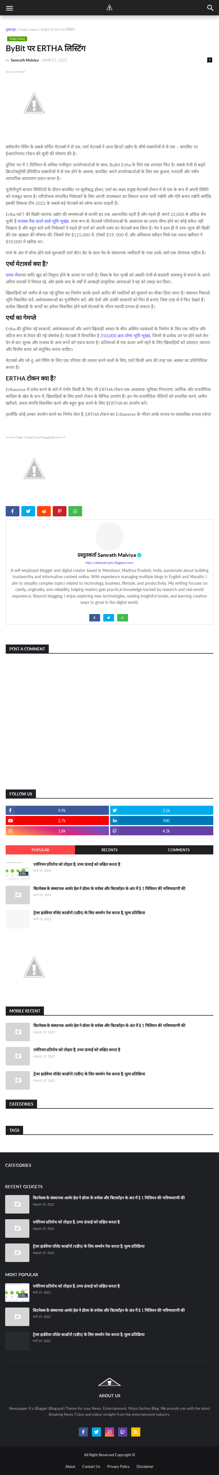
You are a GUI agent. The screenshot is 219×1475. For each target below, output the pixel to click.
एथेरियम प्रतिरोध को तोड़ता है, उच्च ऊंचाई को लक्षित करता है (76, 864)
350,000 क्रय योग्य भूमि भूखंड (125, 335)
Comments (179, 850)
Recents (109, 850)
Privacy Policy (118, 1466)
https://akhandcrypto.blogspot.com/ (110, 562)
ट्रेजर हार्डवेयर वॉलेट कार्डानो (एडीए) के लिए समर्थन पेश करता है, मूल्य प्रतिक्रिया (89, 912)
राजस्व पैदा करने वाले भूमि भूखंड (43, 221)
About (70, 1466)
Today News (28, 29)
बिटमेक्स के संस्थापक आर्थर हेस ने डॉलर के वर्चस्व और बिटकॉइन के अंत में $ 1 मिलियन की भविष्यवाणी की (109, 888)
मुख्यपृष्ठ (11, 29)
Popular (40, 850)
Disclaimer (145, 1466)
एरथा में (11, 274)
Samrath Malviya (117, 555)
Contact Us (91, 1466)
